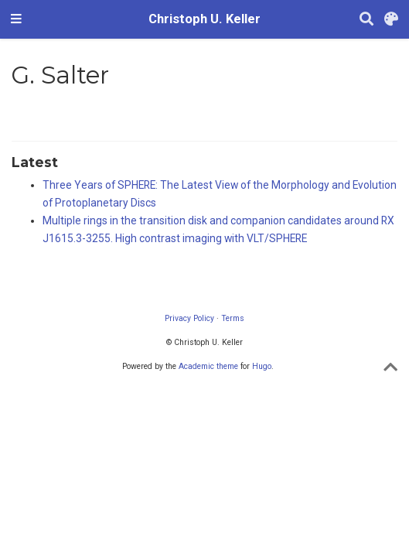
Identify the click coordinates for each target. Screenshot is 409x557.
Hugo (261, 366)
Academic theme (208, 366)
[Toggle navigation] (16, 19)
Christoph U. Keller (204, 19)
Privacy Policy (189, 318)
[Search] (366, 20)
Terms (232, 318)
